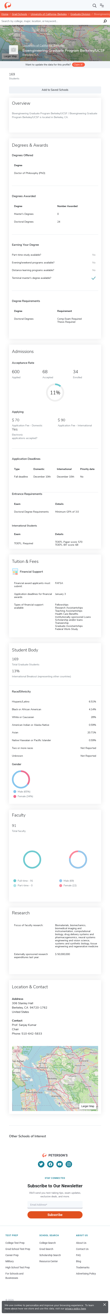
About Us (81, 1242)
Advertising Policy (86, 1273)
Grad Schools (19, 14)
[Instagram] (69, 1164)
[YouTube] (59, 1164)
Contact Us (82, 1249)
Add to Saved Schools (55, 90)
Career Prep (12, 1255)
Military (9, 1261)
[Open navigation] (101, 5)
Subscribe (55, 1215)
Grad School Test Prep (17, 1249)
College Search (47, 1242)
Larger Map (87, 1106)
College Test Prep (15, 1242)
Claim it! (78, 64)
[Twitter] (41, 1164)
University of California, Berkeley (49, 14)
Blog (78, 1261)
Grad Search (46, 1249)
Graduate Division (80, 14)
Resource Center (48, 1261)
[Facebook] (50, 1164)
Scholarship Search (50, 1255)
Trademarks (82, 1267)
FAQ (78, 1255)
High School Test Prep (17, 1267)
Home (4, 14)
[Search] (94, 5)
